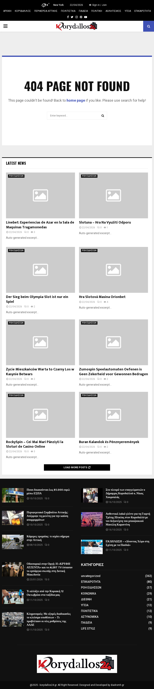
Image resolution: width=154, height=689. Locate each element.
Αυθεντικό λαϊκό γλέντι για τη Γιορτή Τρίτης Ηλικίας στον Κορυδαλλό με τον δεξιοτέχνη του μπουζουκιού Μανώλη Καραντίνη (128, 519)
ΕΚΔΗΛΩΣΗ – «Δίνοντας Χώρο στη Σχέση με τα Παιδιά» (127, 543)
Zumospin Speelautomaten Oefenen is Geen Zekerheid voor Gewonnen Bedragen (113, 371)
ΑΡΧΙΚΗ (7, 11)
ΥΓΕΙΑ (128, 11)
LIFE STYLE (88, 628)
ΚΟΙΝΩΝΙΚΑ (88, 593)
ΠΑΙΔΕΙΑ (83, 11)
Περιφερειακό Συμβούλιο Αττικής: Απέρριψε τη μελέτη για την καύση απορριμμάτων (47, 516)
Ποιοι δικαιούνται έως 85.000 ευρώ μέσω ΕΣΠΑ (48, 491)
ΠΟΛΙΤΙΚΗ (96, 11)
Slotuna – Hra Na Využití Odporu (105, 223)
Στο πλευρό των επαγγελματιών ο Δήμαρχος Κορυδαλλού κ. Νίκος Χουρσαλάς (125, 493)
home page (76, 100)
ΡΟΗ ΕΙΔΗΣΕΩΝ (16, 176)
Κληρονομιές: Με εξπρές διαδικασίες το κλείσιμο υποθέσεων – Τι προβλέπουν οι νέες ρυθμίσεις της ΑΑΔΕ (49, 619)
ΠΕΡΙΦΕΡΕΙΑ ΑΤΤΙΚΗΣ (46, 11)
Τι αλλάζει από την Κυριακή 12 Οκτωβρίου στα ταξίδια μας (45, 593)
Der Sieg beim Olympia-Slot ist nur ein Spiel (37, 299)
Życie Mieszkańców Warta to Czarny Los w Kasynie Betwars (40, 371)
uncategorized (90, 576)
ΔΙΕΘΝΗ (86, 599)
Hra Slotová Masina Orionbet (102, 297)
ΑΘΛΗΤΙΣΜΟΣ (113, 11)
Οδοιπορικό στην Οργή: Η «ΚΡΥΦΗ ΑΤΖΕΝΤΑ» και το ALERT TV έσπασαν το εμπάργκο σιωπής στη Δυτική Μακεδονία (50, 569)
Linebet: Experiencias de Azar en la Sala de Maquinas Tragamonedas (40, 225)
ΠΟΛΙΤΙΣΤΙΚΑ (68, 11)
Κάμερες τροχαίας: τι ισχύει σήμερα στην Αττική (48, 538)
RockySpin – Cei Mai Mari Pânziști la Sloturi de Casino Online (34, 444)
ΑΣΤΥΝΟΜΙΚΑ (89, 616)
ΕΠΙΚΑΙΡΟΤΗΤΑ (142, 11)
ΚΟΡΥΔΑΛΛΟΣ (23, 11)
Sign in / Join (98, 5)
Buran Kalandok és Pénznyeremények (109, 442)
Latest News (16, 163)
